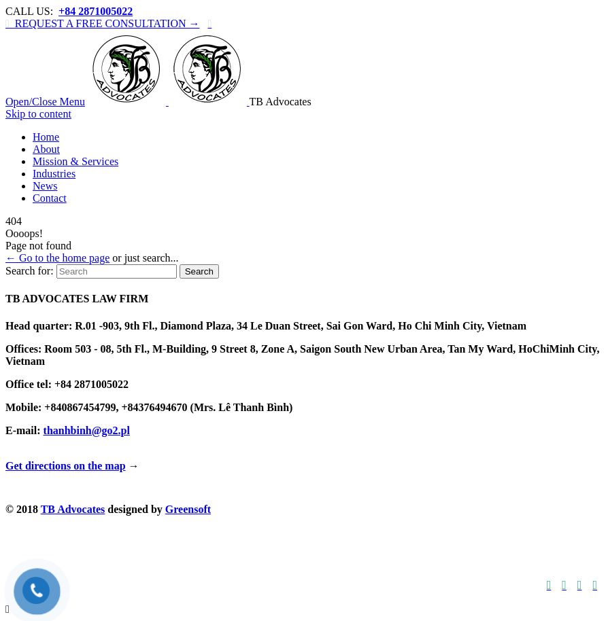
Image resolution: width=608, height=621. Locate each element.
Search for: (29, 271)
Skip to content (38, 114)
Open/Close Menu (45, 101)
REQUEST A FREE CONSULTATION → (102, 23)
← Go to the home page (57, 258)
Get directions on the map (65, 466)
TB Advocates (73, 509)
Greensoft (188, 509)
